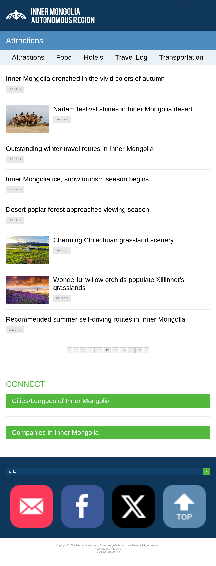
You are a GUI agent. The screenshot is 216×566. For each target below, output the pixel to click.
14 (123, 350)
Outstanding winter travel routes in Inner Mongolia (80, 148)
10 (91, 350)
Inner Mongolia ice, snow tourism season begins (77, 179)
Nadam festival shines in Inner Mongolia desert (122, 109)
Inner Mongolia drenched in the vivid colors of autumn (85, 78)
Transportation (181, 57)
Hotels (93, 57)
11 (99, 350)
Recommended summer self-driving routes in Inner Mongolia (95, 319)
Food (64, 57)
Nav (187, 1)
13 (115, 350)
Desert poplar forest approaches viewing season (77, 209)
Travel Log (131, 57)
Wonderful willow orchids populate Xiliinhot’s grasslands (118, 283)
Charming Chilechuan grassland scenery (113, 240)
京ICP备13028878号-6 (108, 552)
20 (139, 350)
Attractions (28, 57)
